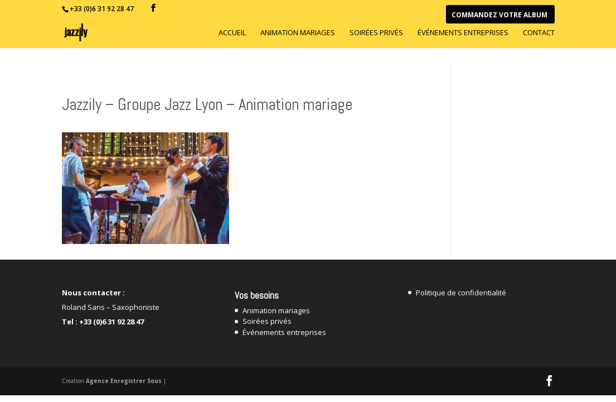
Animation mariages (297, 32)
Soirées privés (376, 32)
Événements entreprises (463, 32)
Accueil (232, 32)
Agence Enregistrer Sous (124, 381)
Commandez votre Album (499, 16)
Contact (539, 32)
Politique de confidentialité (461, 293)
